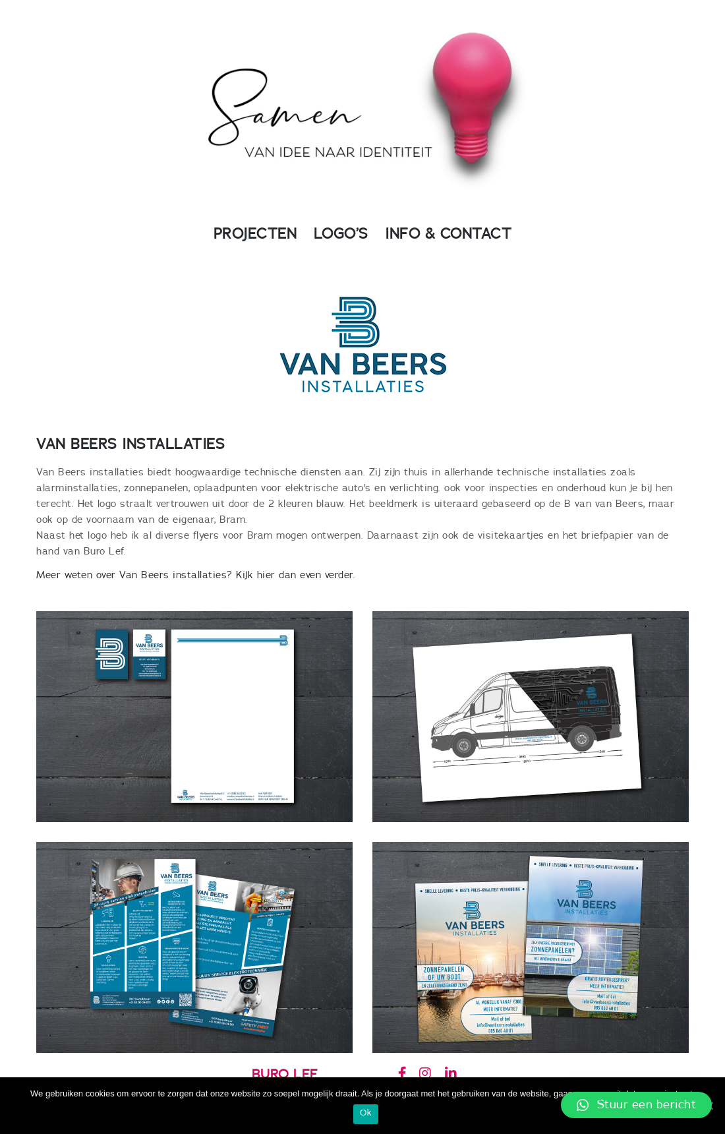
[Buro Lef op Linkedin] (450, 1074)
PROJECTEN (255, 234)
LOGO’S (341, 234)
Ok (366, 1113)
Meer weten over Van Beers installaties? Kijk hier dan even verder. (195, 575)
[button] (636, 1105)
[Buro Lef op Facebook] (402, 1074)
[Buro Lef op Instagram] (424, 1074)
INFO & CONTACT (448, 234)
